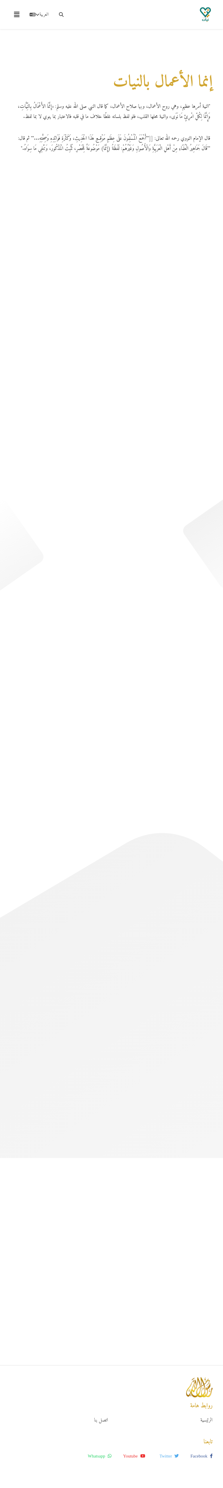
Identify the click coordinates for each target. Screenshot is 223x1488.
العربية (39, 14)
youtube (134, 1456)
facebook (201, 1456)
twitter (169, 1456)
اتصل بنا (101, 1420)
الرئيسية (206, 1420)
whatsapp (100, 1456)
